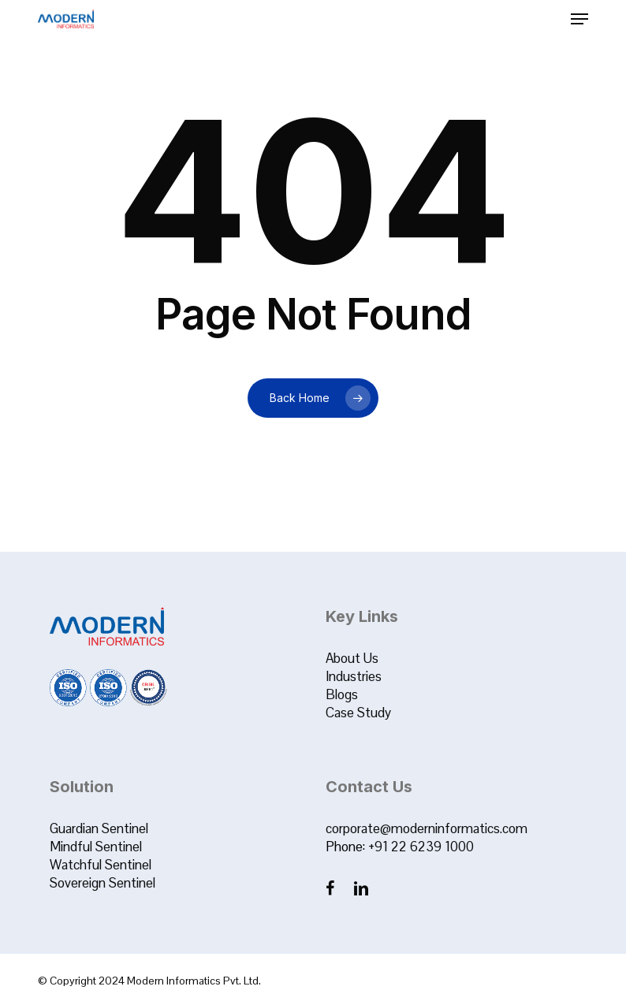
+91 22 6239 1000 (421, 846)
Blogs (342, 694)
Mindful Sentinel (96, 846)
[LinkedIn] (361, 888)
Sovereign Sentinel (102, 882)
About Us (352, 658)
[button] (579, 19)
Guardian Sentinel (99, 828)
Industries (354, 676)
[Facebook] (331, 888)
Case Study (358, 712)
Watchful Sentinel (100, 864)
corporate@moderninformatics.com (426, 828)
